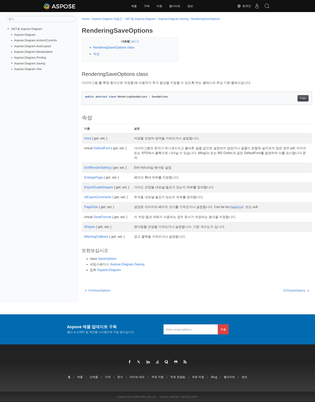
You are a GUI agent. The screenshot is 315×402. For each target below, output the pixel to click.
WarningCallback (96, 236)
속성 (96, 54)
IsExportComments (97, 197)
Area (87, 138)
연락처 (194, 397)
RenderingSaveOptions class (113, 47)
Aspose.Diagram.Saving (29, 63)
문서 (120, 377)
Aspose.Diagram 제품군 (107, 18)
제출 (223, 329)
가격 (107, 377)
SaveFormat (102, 217)
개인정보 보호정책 (168, 397)
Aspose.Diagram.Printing (30, 57)
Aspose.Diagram (25, 34)
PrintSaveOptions (97, 290)
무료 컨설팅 (177, 377)
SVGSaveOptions (280, 290)
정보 (190, 6)
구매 (146, 6)
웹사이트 (174, 6)
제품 (134, 6)
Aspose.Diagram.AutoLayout (32, 46)
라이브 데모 (137, 377)
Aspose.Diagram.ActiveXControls (35, 40)
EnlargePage (93, 177)
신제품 (94, 377)
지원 (159, 6)
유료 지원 (198, 377)
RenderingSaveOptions (205, 18)
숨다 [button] (131, 41)
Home (85, 18)
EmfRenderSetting (97, 167)
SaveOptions (107, 258)
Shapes (89, 226)
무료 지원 (157, 377)
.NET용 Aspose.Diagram (26, 28)
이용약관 (184, 397)
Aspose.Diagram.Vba (28, 69)
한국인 (244, 6)
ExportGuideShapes (98, 187)
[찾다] (41, 19)
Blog (214, 377)
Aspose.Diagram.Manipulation (33, 51)
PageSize (91, 207)
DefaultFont (102, 148)
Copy (287, 98)
